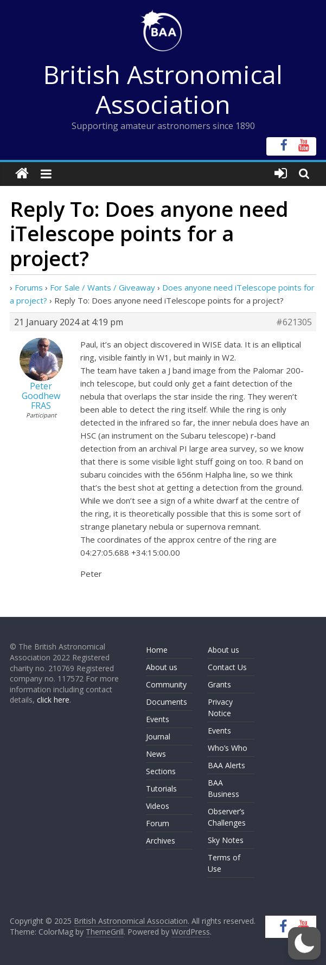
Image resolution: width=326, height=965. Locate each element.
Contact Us (227, 667)
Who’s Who (227, 748)
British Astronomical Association (163, 89)
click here (53, 699)
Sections (161, 771)
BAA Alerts (226, 765)
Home (157, 650)
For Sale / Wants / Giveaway (102, 287)
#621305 (294, 322)
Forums (29, 287)
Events (157, 719)
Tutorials (161, 788)
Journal (158, 736)
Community (166, 684)
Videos (157, 806)
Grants (219, 684)
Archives (160, 840)
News (156, 754)
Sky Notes (226, 840)
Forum (157, 823)
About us (161, 667)
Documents (166, 702)
